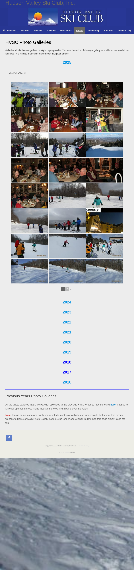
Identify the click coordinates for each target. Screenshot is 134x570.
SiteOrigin (65, 452)
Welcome (9, 30)
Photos (79, 30)
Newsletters (66, 30)
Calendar (51, 30)
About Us (108, 30)
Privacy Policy (83, 446)
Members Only (125, 30)
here (113, 404)
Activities (38, 30)
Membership (93, 30)
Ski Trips (25, 30)
